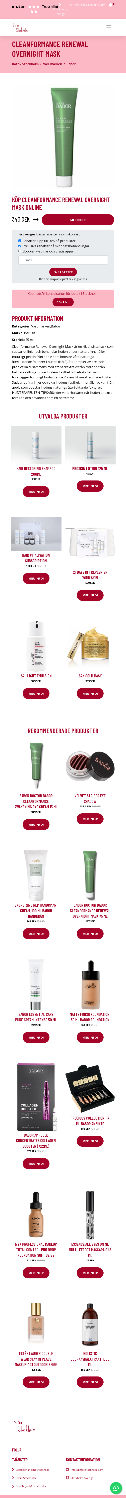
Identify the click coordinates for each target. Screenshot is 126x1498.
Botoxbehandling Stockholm (32, 1470)
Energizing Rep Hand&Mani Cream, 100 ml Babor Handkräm (36, 910)
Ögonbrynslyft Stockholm (31, 1486)
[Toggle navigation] (108, 27)
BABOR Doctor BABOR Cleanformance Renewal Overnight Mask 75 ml (90, 910)
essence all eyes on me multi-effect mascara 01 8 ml (90, 1250)
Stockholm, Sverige (82, 1478)
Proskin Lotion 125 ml (90, 468)
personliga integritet (56, 279)
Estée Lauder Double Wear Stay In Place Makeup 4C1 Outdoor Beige (36, 1359)
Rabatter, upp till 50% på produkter (49, 241)
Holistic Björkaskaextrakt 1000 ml (90, 1359)
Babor (71, 64)
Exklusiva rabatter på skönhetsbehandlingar (55, 246)
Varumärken (52, 64)
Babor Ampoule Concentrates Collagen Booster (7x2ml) (36, 1140)
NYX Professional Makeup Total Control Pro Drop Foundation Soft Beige (36, 1250)
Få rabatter (63, 272)
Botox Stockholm (25, 64)
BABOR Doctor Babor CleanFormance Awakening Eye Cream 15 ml (36, 801)
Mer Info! (78, 220)
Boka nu (63, 302)
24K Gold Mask (90, 675)
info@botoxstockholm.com (88, 5)
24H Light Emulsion (36, 675)
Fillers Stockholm (26, 1478)
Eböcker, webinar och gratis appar (48, 251)
